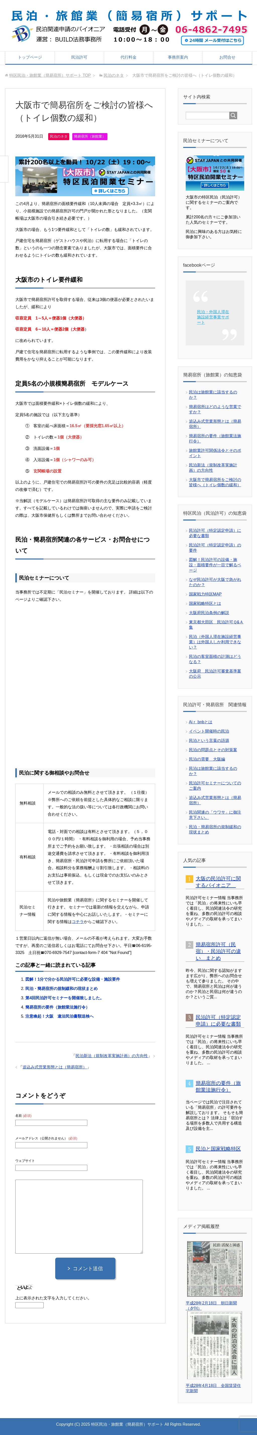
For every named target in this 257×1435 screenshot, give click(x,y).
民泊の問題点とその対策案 (213, 750)
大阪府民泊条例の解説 (209, 613)
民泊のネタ (59, 136)
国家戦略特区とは (205, 603)
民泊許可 (79, 57)
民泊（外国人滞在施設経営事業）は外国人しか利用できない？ (215, 641)
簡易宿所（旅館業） (90, 136)
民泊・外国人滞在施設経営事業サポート (213, 317)
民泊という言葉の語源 (209, 740)
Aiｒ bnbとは (200, 722)
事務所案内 (178, 57)
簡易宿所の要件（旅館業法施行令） (57, 1006)
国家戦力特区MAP (205, 594)
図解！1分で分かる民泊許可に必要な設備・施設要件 (72, 978)
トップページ (30, 57)
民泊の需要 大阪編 (207, 759)
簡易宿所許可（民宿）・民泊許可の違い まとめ (218, 951)
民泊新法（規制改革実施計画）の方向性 (112, 1055)
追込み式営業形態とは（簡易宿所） (55, 1066)
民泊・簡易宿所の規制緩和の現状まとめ (61, 988)
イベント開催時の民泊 (209, 731)
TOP (50, 75)
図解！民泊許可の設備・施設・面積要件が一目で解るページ (215, 564)
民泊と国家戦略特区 (218, 1148)
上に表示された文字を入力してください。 (53, 1297)
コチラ (78, 921)
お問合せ (227, 57)
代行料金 (128, 57)
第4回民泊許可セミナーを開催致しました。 (64, 997)
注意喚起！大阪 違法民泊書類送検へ (59, 1015)
